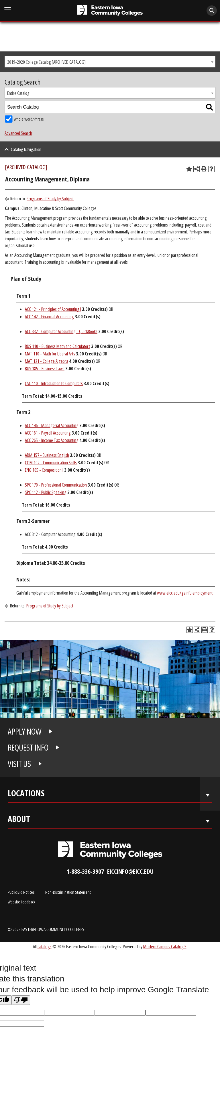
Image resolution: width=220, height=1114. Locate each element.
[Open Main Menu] (7, 10)
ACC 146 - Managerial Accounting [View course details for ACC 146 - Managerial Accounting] (51, 425)
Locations (26, 794)
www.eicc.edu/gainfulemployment (185, 593)
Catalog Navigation (26, 149)
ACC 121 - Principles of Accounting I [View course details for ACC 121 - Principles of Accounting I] (53, 309)
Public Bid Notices (21, 892)
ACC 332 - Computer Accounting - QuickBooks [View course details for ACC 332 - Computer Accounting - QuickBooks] (61, 331)
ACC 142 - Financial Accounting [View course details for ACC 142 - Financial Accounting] (49, 316)
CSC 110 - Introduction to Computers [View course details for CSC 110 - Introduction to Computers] (54, 383)
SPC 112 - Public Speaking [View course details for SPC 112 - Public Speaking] (45, 492)
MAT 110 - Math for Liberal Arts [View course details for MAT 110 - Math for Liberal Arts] (50, 354)
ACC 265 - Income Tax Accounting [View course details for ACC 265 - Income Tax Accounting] (51, 440)
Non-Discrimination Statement (68, 892)
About (19, 820)
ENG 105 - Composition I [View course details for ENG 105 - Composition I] (44, 470)
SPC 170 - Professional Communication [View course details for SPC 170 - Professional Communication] (56, 485)
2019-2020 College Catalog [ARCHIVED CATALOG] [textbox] (46, 62)
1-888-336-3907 (85, 871)
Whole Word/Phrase (29, 119)
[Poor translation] (21, 1000)
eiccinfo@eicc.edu (130, 871)
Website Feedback (21, 902)
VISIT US (19, 763)
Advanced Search (18, 133)
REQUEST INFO (28, 747)
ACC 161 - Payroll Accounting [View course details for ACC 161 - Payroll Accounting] (48, 433)
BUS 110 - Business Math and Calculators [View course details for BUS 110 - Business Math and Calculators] (57, 346)
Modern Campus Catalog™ (164, 946)
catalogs (45, 946)
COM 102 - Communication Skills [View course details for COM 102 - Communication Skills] (51, 462)
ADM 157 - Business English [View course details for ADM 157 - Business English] (47, 455)
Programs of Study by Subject (50, 198)
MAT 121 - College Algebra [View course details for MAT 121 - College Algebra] (46, 361)
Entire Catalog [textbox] (18, 93)
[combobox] (110, 61)
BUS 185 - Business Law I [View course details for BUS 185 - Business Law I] (44, 368)
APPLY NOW (25, 731)
